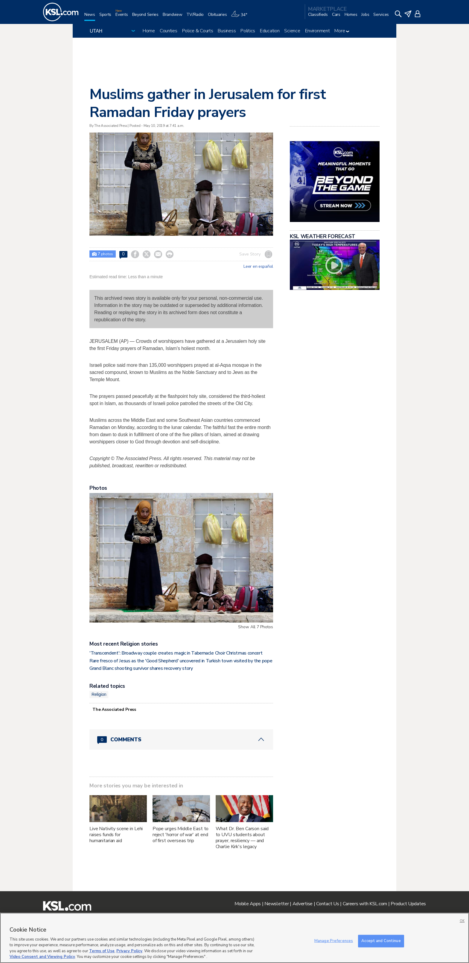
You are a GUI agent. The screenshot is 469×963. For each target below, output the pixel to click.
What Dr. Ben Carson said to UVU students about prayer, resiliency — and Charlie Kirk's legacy (242, 837)
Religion (99, 694)
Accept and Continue (381, 941)
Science (292, 31)
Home (149, 31)
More (341, 31)
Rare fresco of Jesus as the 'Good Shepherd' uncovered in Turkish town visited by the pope (180, 661)
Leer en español (258, 266)
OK (462, 921)
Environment (317, 31)
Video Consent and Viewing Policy (42, 956)
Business (227, 31)
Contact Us (327, 903)
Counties (168, 31)
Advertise (303, 903)
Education (269, 31)
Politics (247, 31)
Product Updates (408, 903)
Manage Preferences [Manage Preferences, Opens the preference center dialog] (333, 941)
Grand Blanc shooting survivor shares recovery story (141, 668)
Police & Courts (197, 31)
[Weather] (241, 17)
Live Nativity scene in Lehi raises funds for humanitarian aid (116, 834)
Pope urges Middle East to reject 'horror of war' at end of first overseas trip (181, 834)
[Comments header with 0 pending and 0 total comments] (181, 739)
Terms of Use (102, 951)
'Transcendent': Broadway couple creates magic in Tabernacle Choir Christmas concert (175, 653)
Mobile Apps (247, 903)
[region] (234, 938)
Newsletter (276, 903)
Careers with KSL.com (365, 903)
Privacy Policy (129, 951)
